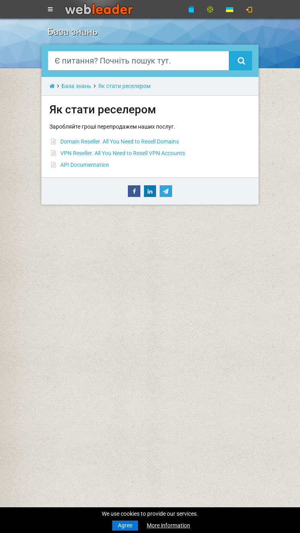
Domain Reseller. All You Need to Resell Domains (119, 141)
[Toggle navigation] (50, 9)
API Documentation (84, 165)
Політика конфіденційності (191, 313)
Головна (58, 243)
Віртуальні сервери (72, 322)
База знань (76, 86)
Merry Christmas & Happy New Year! (92, 417)
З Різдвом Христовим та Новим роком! (98, 394)
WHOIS (165, 267)
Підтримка (170, 243)
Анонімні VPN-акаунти (76, 345)
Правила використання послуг (196, 322)
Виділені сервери (69, 330)
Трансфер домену (70, 275)
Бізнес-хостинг (66, 298)
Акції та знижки (176, 345)
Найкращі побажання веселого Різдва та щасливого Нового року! (133, 440)
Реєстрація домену (72, 267)
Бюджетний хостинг (73, 290)
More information (168, 525)
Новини (57, 252)
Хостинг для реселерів (76, 307)
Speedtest (168, 275)
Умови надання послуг (186, 305)
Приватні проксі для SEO (79, 354)
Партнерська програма (186, 337)
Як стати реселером (124, 86)
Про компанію (174, 290)
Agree (125, 525)
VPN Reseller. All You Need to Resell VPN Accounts (122, 153)
